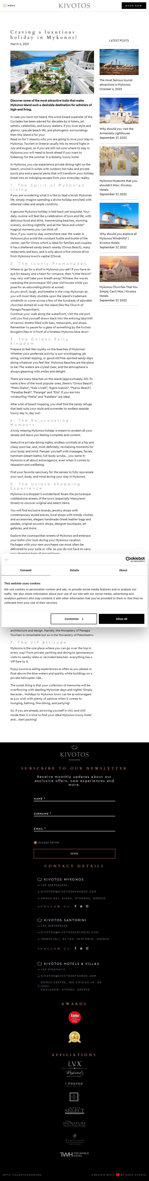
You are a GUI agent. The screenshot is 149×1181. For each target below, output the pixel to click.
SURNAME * (42, 814)
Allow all (121, 618)
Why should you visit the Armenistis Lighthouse (116, 131)
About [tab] (123, 570)
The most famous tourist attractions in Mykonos (116, 82)
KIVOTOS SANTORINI (62, 920)
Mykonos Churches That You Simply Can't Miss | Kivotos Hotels (119, 291)
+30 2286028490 (54, 926)
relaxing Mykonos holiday (37, 430)
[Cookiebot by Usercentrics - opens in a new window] (128, 559)
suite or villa (43, 549)
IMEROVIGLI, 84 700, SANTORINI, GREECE (75, 939)
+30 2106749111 (53, 969)
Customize (74, 618)
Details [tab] (74, 570)
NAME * (40, 799)
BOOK (134, 5)
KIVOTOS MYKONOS (60, 879)
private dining (64, 164)
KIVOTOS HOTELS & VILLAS (68, 963)
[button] (9, 5)
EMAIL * (40, 829)
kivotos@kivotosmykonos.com (68, 891)
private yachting (45, 652)
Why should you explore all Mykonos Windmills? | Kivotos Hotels (118, 238)
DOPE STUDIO (136, 1175)
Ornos (35, 243)
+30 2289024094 (54, 885)
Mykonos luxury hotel (76, 715)
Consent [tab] (26, 570)
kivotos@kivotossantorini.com (70, 932)
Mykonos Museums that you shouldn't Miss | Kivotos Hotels (118, 185)
